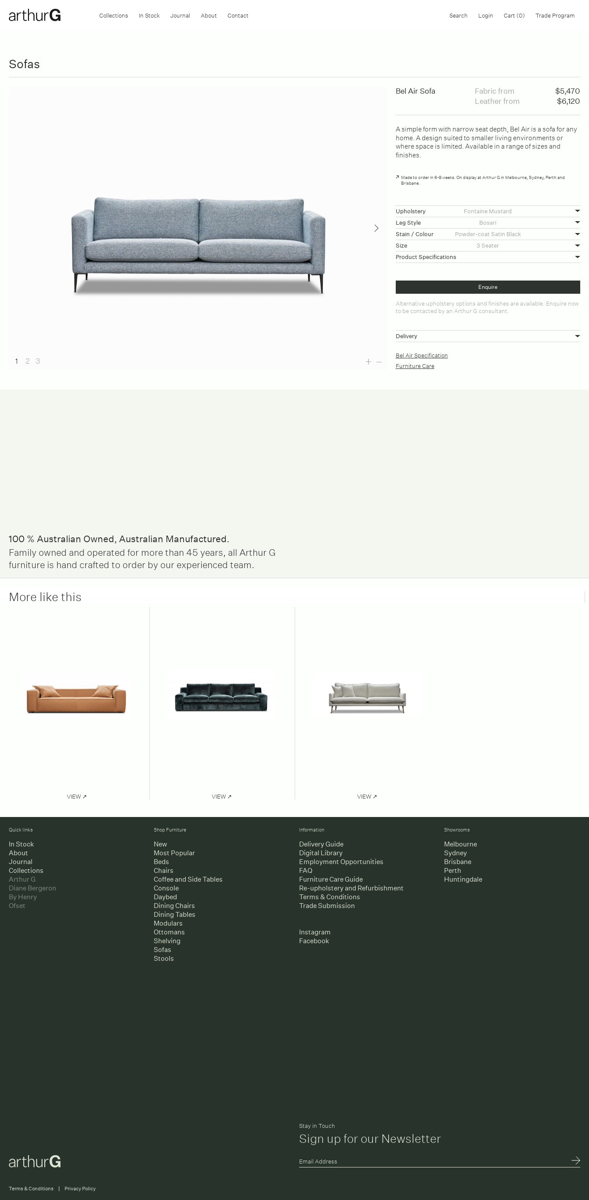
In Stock (149, 14)
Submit (575, 1161)
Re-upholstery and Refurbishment (351, 888)
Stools (164, 958)
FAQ (305, 870)
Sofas (162, 949)
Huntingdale (463, 879)
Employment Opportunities (341, 861)
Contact (238, 14)
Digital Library (321, 853)
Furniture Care (415, 365)
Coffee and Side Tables (188, 879)
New (160, 844)
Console (166, 888)
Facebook (314, 941)
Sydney (455, 853)
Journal (180, 14)
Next (376, 228)
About (209, 14)
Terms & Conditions (329, 897)
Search (458, 14)
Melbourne (460, 844)
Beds (161, 861)
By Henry (23, 897)
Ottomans (169, 932)
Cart (514, 14)
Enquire (488, 287)
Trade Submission (327, 905)
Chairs (163, 870)
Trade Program (555, 14)
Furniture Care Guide (331, 879)
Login (485, 14)
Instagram (315, 932)
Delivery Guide (321, 844)
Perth (452, 870)
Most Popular (174, 853)
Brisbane (457, 861)
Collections (113, 14)
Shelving (167, 941)
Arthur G (22, 879)
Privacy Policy (80, 1188)
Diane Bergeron (32, 888)
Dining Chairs (174, 905)
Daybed (165, 897)
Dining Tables (174, 914)
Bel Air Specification (422, 354)
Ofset (17, 905)
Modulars (168, 923)
